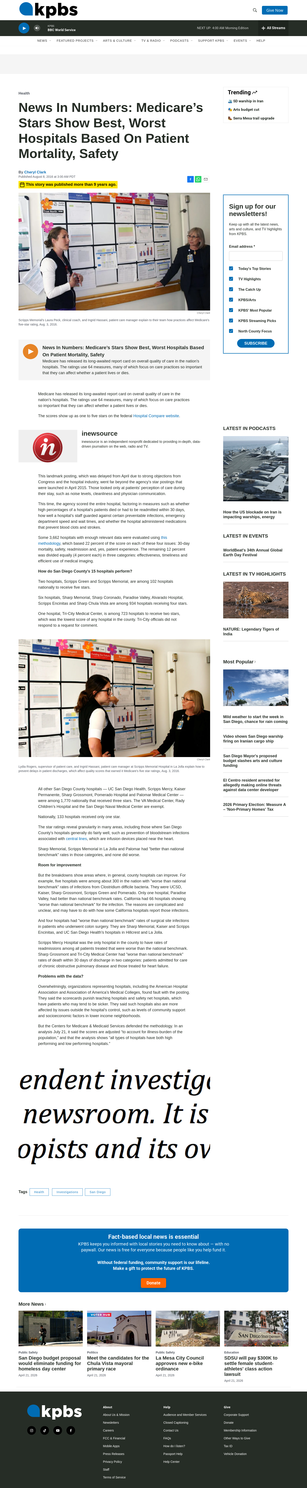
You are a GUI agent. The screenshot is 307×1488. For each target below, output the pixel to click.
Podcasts (179, 45)
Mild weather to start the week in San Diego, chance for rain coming (255, 719)
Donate (153, 1282)
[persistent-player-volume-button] (37, 32)
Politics (92, 1352)
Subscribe (255, 343)
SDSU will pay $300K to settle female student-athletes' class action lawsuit (251, 1366)
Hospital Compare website (156, 416)
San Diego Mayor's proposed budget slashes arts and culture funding (252, 761)
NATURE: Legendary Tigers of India (251, 631)
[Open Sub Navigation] (50, 45)
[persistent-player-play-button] (24, 31)
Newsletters (111, 1422)
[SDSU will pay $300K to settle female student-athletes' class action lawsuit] (256, 1328)
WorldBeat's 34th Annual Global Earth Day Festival (252, 552)
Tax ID (228, 1446)
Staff (106, 1469)
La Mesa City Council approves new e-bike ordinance (180, 1363)
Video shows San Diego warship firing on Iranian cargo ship (253, 738)
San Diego (97, 1192)
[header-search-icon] (255, 11)
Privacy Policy (112, 1461)
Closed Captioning (175, 1422)
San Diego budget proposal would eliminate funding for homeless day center (50, 1363)
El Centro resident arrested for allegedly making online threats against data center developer (252, 785)
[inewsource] (48, 446)
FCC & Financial (114, 1438)
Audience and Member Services (184, 1415)
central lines (76, 839)
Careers (108, 1430)
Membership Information (240, 1430)
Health (24, 93)
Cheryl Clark (35, 172)
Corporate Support (236, 1415)
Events (240, 45)
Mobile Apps (111, 1446)
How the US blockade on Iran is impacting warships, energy (252, 514)
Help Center (171, 1461)
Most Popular (240, 661)
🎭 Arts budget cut (243, 109)
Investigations (67, 1192)
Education (231, 1352)
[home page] (48, 11)
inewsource (100, 433)
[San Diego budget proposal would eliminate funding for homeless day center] (51, 1328)
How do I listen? (174, 1446)
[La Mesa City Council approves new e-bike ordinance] (188, 1328)
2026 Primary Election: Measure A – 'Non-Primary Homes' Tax (254, 807)
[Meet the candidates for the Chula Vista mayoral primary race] (119, 1328)
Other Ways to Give (237, 1438)
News (42, 45)
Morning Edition (236, 31)
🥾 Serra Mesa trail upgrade (251, 118)
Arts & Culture (117, 45)
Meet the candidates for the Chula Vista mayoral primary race (118, 1363)
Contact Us (170, 1430)
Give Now (275, 11)
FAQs (167, 1438)
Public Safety (28, 1352)
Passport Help (172, 1454)
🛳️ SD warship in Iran (245, 101)
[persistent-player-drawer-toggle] (273, 31)
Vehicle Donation (235, 1454)
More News (33, 1304)
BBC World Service (62, 33)
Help (260, 45)
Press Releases (113, 1454)
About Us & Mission (116, 1415)
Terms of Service (114, 1477)
